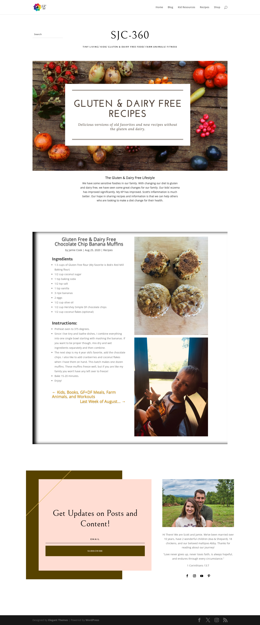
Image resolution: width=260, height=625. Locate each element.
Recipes (204, 7)
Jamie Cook (75, 250)
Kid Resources (186, 7)
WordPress (92, 620)
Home (159, 7)
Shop (217, 7)
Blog (170, 7)
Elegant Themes (58, 620)
